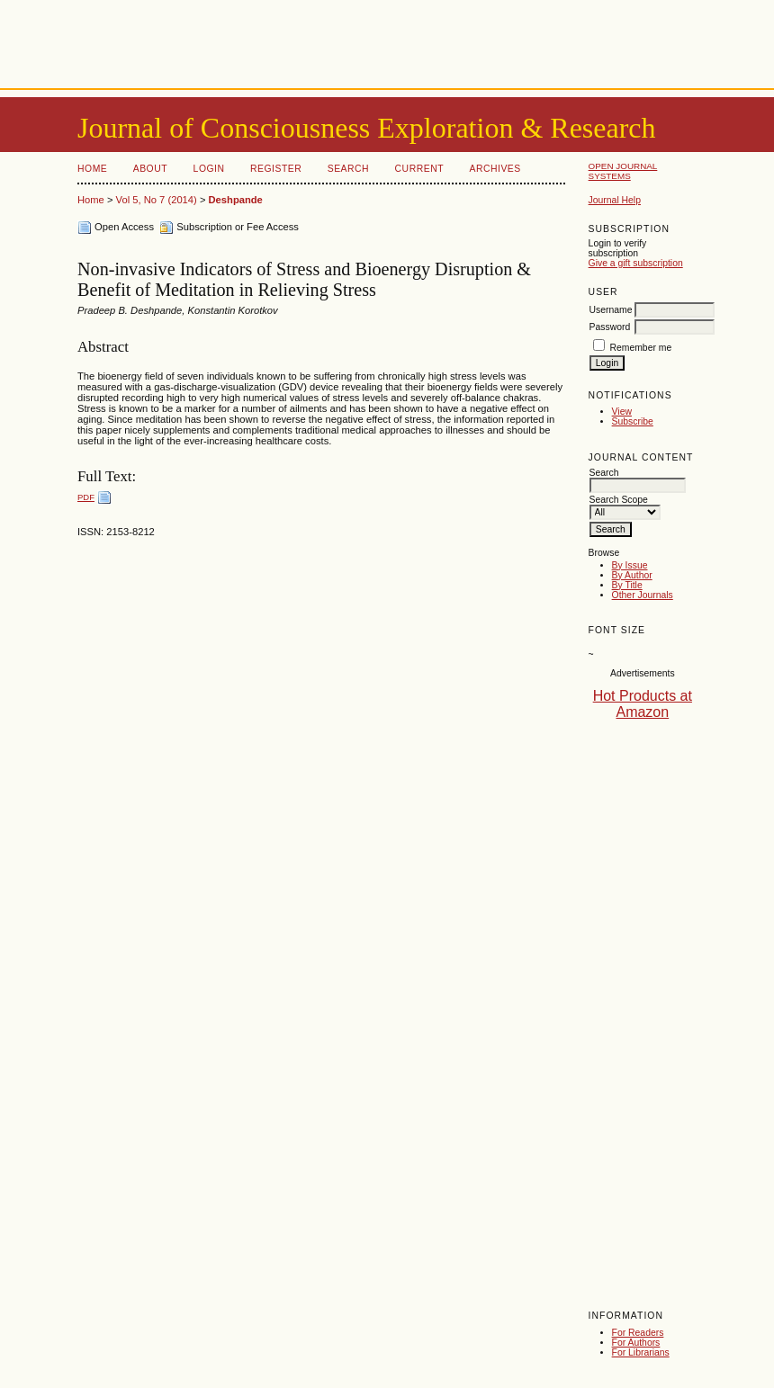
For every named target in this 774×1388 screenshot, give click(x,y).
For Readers (638, 1333)
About (150, 169)
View (622, 411)
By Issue (630, 565)
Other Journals (642, 595)
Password (610, 327)
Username (611, 310)
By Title (627, 585)
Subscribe (632, 421)
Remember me (641, 348)
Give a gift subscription (636, 263)
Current (419, 169)
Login (209, 169)
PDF (85, 497)
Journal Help (615, 200)
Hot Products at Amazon (642, 704)
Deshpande (236, 199)
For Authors (636, 1343)
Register (276, 169)
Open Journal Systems (623, 171)
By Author (632, 575)
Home (92, 169)
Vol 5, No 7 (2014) (156, 199)
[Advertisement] (387, 40)
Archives (494, 169)
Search (348, 169)
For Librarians (641, 1352)
